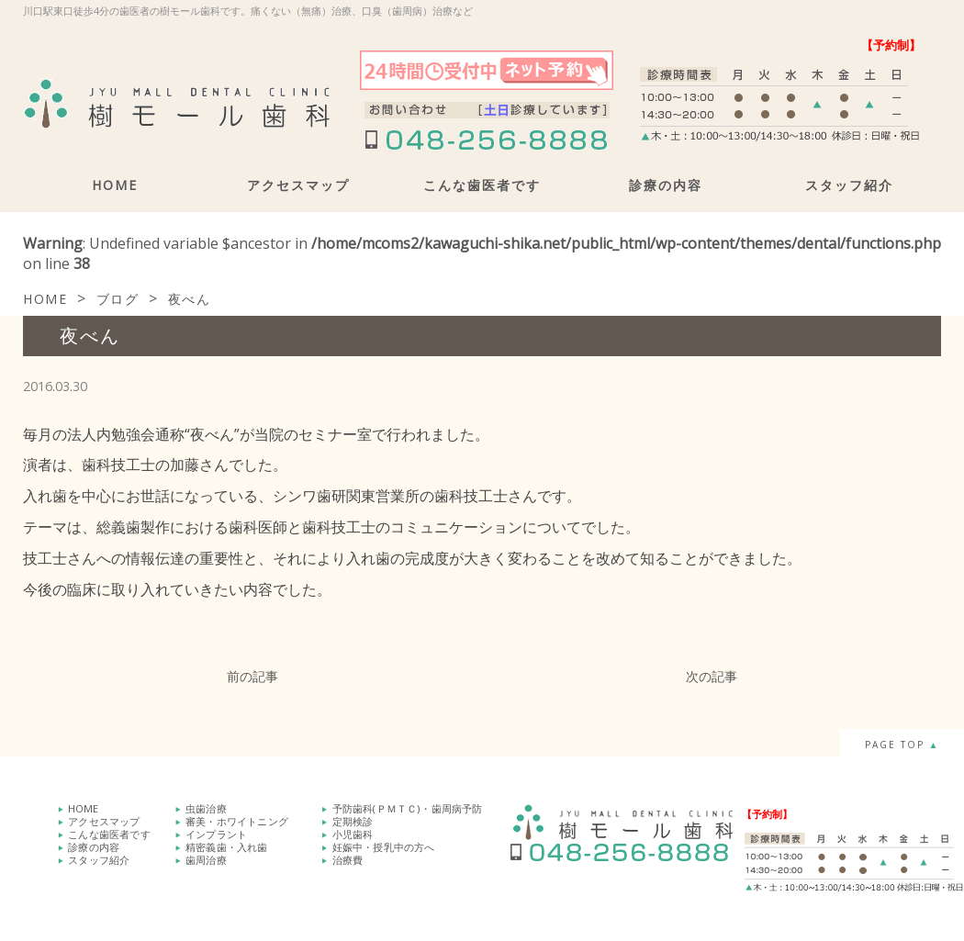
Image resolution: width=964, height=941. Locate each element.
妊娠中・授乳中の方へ (383, 847)
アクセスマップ (298, 185)
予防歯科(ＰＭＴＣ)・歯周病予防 (407, 808)
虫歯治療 (206, 808)
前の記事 (252, 676)
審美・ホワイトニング (236, 821)
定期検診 (353, 821)
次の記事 (711, 676)
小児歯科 (353, 834)
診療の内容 (665, 185)
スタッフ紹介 (849, 185)
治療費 (348, 860)
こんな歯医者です (482, 185)
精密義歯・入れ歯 (226, 847)
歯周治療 (206, 860)
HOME (115, 185)
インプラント (216, 834)
